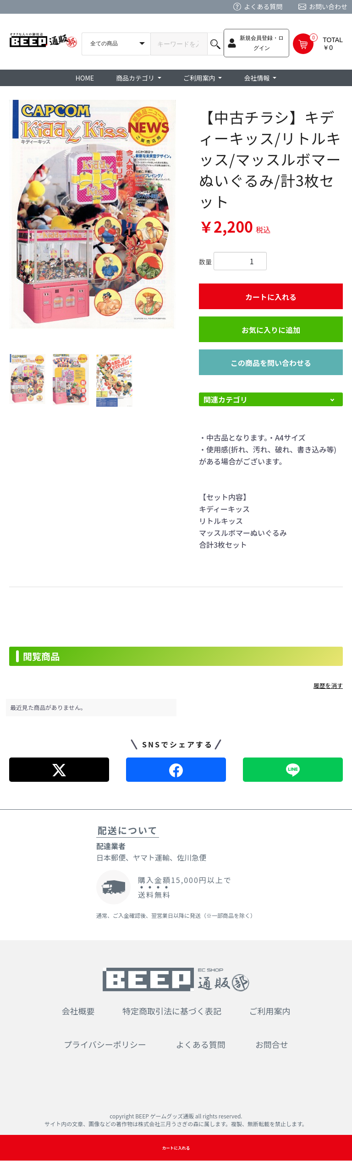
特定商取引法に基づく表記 (171, 1011)
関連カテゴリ (226, 399)
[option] (92, 214)
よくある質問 (263, 6)
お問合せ (271, 1044)
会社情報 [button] (257, 77)
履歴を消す (328, 685)
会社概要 (78, 1011)
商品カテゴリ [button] (136, 77)
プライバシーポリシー (105, 1044)
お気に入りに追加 (271, 329)
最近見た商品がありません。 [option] (49, 707)
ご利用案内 (270, 1011)
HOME (85, 77)
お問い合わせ (328, 6)
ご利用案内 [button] (200, 77)
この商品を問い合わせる (271, 362)
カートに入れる (271, 296)
